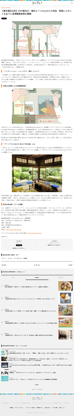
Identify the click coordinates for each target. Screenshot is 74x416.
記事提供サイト (39, 407)
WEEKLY (37, 277)
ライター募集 (54, 407)
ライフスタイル (18, 258)
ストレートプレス (37, 389)
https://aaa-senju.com (34, 233)
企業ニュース (62, 407)
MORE (37, 384)
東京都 (25, 258)
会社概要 (11, 407)
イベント (3, 258)
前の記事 (3, 265)
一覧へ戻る (37, 265)
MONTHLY (60, 277)
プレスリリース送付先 (30, 407)
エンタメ (10, 258)
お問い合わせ (47, 407)
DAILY (13, 277)
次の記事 (70, 265)
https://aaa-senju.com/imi (13, 229)
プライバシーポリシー (19, 407)
